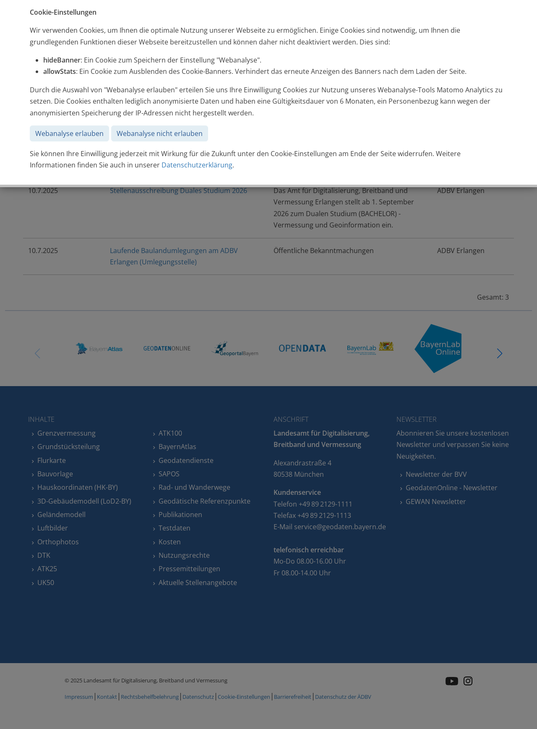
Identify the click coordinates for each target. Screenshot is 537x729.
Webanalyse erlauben (69, 133)
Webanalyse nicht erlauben (160, 133)
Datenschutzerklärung (197, 165)
